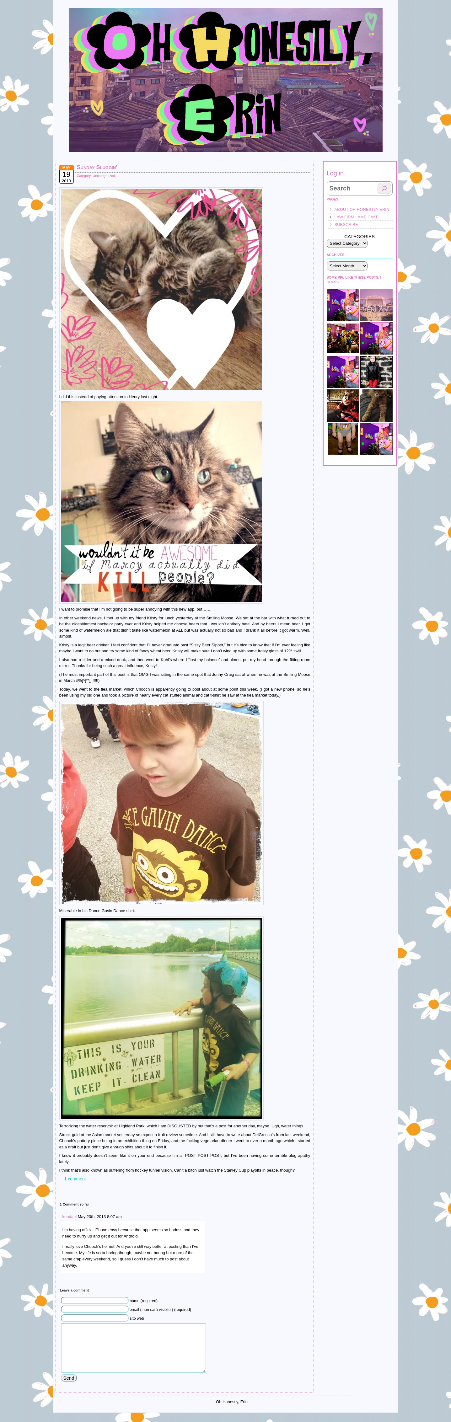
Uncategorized (104, 176)
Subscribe (346, 224)
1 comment (75, 1178)
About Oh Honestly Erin (362, 209)
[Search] (384, 188)
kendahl (69, 1216)
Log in (335, 173)
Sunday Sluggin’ (97, 167)
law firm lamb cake (357, 217)
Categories (359, 236)
